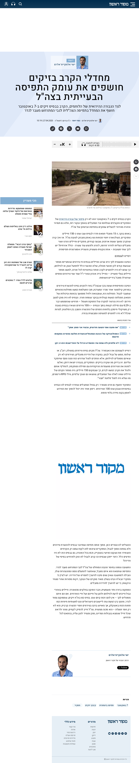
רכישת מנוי (71, 732)
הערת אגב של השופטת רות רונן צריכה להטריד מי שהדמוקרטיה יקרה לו (18, 265)
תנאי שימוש (70, 741)
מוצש (93, 738)
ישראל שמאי (27, 218)
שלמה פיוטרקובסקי (24, 272)
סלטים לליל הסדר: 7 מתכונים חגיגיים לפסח (19, 281)
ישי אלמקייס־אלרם (64, 64)
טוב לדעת (92, 749)
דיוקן (94, 735)
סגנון (94, 743)
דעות (71, 60)
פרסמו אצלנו (70, 735)
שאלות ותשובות (69, 743)
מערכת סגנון (27, 290)
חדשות (93, 726)
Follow (123, 667)
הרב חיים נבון (27, 254)
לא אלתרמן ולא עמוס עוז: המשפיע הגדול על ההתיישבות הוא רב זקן (87, 343)
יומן (94, 732)
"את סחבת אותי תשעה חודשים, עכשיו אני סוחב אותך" (93, 327)
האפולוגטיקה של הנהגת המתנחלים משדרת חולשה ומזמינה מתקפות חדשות (86, 335)
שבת (94, 741)
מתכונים (92, 746)
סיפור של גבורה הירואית (71, 219)
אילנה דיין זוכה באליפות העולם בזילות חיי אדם (18, 228)
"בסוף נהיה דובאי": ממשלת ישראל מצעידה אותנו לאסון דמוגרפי (19, 247)
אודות (73, 729)
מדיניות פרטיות (69, 738)
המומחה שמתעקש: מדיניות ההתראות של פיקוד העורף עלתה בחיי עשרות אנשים (17, 211)
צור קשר (72, 726)
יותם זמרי (28, 236)
